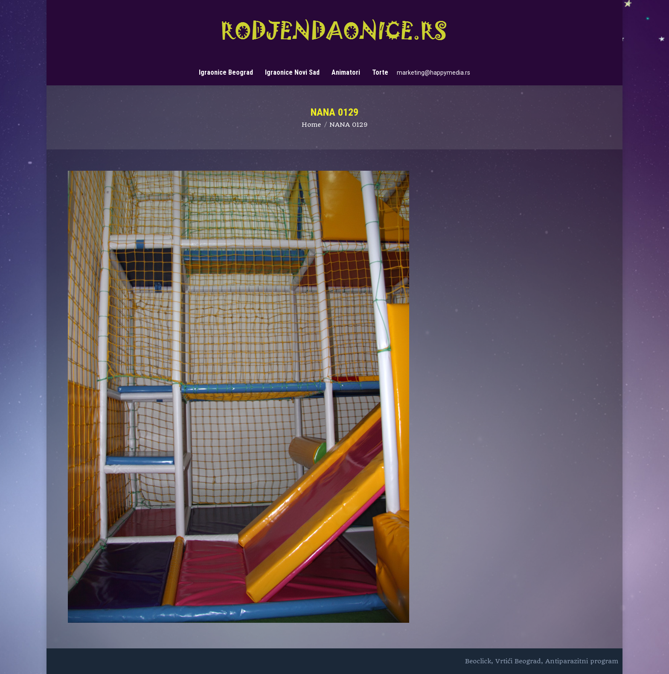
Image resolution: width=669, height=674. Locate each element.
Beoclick (478, 661)
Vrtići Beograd (518, 661)
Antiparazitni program (581, 661)
